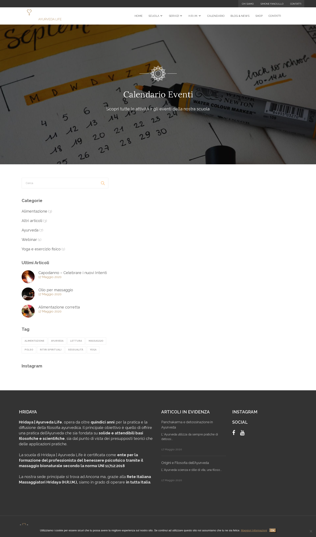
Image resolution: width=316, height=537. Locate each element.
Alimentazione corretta (59, 307)
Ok (272, 530)
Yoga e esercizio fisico (41, 249)
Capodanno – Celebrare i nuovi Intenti (72, 272)
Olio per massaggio (55, 290)
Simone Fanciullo (271, 4)
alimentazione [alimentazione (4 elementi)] (34, 341)
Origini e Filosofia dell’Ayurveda (185, 463)
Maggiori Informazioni (254, 530)
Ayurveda (30, 230)
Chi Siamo (248, 4)
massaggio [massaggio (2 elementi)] (96, 341)
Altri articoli (32, 220)
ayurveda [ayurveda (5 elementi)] (57, 341)
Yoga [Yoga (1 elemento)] (93, 349)
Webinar (29, 239)
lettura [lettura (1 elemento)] (76, 341)
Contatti (295, 4)
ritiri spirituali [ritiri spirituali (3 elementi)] (50, 349)
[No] (311, 531)
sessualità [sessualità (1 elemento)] (75, 349)
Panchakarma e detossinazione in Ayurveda (187, 424)
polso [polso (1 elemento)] (29, 349)
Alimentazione (34, 211)
